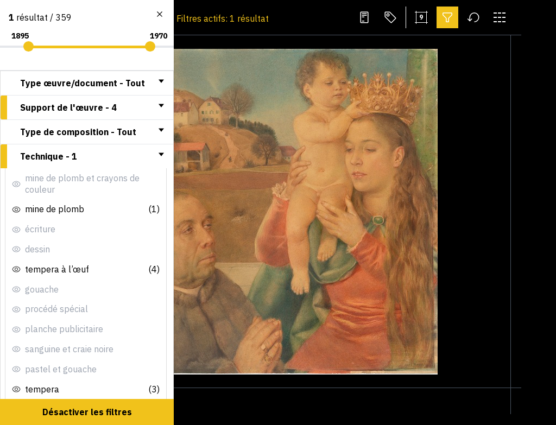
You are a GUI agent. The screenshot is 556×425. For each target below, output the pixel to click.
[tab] (87, 83)
